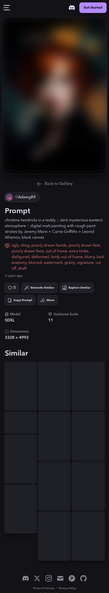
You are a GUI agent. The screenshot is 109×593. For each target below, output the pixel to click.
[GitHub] (83, 578)
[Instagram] (48, 578)
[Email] (60, 578)
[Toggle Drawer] (7, 7)
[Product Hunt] (72, 578)
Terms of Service (43, 588)
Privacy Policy (67, 588)
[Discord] (71, 7)
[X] (37, 578)
